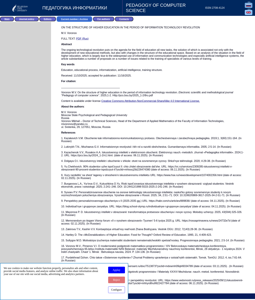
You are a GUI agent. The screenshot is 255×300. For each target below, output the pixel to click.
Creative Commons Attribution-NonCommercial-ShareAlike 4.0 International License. (150, 101)
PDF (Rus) (82, 38)
